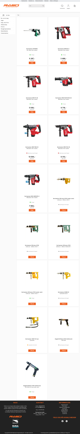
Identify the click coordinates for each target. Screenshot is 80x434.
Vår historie (64, 412)
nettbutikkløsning (53, 432)
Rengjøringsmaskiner (6, 29)
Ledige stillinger (64, 409)
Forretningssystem (44, 432)
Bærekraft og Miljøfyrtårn (64, 407)
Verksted (46, 0)
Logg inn (68, 6)
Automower (64, 408)
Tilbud (64, 210)
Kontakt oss (31, 0)
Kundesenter (24, 0)
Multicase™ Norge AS (65, 432)
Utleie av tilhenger (54, 0)
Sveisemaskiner (4, 33)
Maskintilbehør (4, 31)
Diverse (2, 26)
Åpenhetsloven (64, 411)
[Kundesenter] (62, 5)
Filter (18, 15)
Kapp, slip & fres (5, 22)
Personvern (64, 406)
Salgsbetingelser (64, 404)
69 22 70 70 (41, 406)
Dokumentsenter (39, 0)
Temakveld (64, 413)
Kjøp (32, 63)
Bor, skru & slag (4, 18)
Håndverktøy (4, 24)
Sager (2, 20)
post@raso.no (41, 407)
